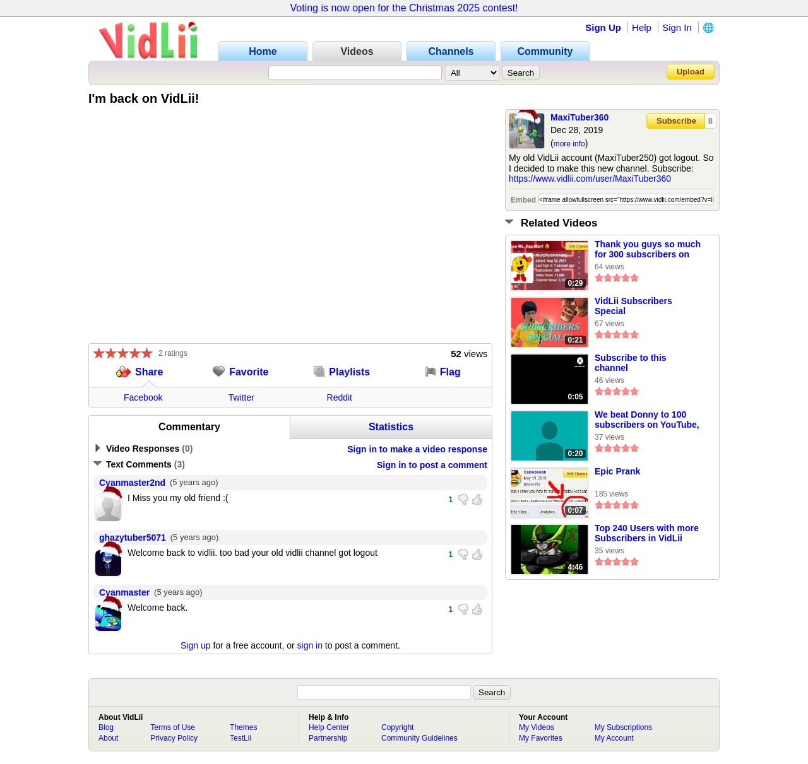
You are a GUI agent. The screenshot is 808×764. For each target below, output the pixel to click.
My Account (614, 738)
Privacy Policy (174, 738)
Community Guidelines (419, 738)
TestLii (240, 738)
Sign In (677, 27)
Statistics (391, 426)
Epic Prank (617, 471)
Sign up (195, 645)
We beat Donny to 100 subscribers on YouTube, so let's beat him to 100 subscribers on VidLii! (647, 420)
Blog (106, 727)
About (108, 738)
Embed (523, 200)
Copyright (397, 727)
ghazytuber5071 (132, 537)
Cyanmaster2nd (132, 483)
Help (641, 27)
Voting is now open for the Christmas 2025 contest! (404, 8)
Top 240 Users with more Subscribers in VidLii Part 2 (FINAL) (647, 533)
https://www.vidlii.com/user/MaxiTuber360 (590, 178)
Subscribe (676, 121)
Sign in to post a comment (432, 465)
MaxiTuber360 (579, 117)
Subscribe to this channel (631, 363)
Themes (243, 727)
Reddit (339, 397)
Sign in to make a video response (417, 449)
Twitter (241, 397)
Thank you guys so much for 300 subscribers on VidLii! (648, 250)
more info (569, 143)
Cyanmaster (124, 592)
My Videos (536, 727)
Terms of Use (172, 727)
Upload (690, 71)
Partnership (328, 738)
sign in (310, 645)
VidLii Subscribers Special (633, 306)
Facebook (143, 397)
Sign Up (603, 27)
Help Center (329, 727)
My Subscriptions (623, 727)
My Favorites (540, 738)
